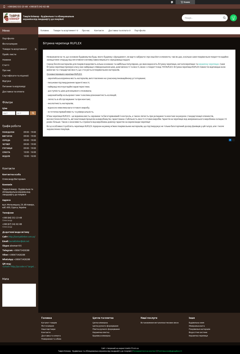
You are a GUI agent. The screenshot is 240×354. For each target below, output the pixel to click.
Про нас (86, 30)
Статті (5, 65)
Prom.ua (135, 348)
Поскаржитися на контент (144, 351)
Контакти (99, 30)
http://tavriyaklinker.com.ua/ (22, 236)
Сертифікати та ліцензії (15, 75)
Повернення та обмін (51, 339)
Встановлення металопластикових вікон (160, 323)
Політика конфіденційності (170, 351)
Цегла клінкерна (100, 323)
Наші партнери (48, 329)
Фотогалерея (9, 43)
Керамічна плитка (101, 332)
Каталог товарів (49, 323)
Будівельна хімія (196, 323)
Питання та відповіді (13, 86)
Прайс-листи (9, 54)
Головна (45, 30)
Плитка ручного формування (106, 329)
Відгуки (6, 81)
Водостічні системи (198, 332)
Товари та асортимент (64, 30)
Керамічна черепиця (198, 336)
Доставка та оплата (118, 30)
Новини (6, 59)
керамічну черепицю (208, 64)
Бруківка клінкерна (101, 336)
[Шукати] (224, 17)
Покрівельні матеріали (199, 329)
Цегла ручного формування (105, 326)
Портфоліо (140, 30)
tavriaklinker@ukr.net (19, 241)
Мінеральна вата (197, 326)
